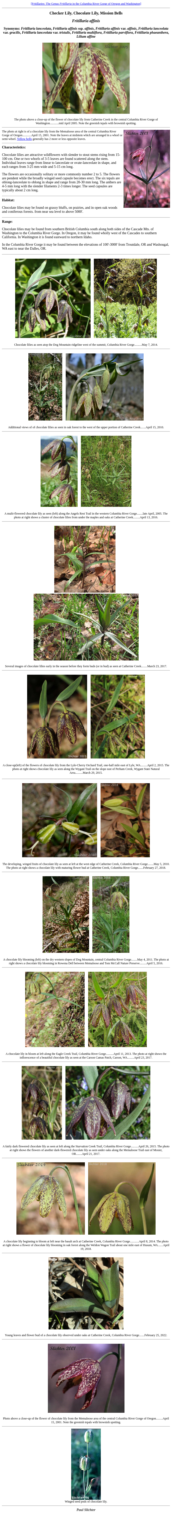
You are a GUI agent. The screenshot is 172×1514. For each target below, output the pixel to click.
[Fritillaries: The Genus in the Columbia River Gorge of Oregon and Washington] (86, 3)
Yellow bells (24, 139)
